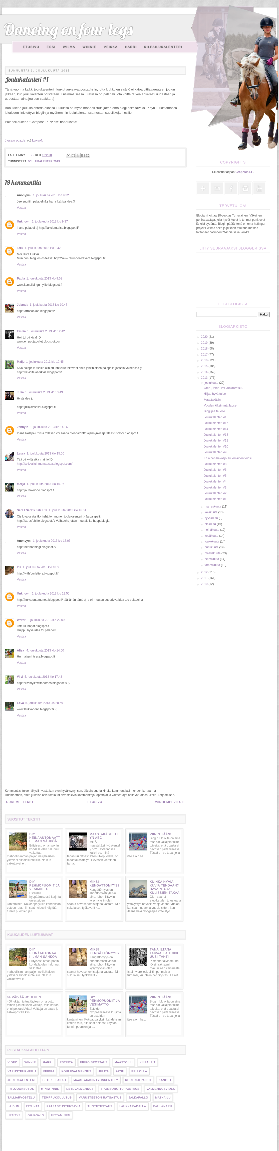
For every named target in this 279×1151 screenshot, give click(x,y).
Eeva (20, 703)
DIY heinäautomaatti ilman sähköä (44, 837)
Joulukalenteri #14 (216, 429)
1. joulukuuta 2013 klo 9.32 (51, 195)
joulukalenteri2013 (44, 161)
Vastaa (21, 208)
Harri (131, 47)
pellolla (139, 1071)
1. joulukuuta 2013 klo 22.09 (46, 620)
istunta (33, 1106)
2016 (204, 360)
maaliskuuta (212, 553)
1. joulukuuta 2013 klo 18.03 (52, 540)
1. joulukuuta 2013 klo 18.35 (41, 567)
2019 (204, 342)
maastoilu (124, 1062)
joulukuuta (211, 382)
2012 (204, 572)
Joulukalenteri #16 (216, 417)
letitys (14, 1115)
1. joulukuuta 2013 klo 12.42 (46, 331)
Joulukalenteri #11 (216, 440)
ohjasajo (36, 1115)
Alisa (21, 650)
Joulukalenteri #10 (216, 446)
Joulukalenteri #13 (216, 434)
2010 (204, 584)
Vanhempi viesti (169, 802)
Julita (103, 1071)
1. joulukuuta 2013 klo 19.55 (51, 593)
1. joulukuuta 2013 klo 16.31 (67, 510)
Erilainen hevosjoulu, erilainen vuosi (227, 458)
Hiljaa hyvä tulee (215, 394)
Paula (21, 278)
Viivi (20, 676)
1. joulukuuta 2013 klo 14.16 (49, 427)
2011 (204, 578)
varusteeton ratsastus (100, 1097)
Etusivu (31, 47)
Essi (51, 47)
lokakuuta (211, 512)
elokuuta (210, 524)
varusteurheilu (22, 1071)
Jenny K (23, 427)
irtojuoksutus (21, 1088)
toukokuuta (212, 541)
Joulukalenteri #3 (215, 487)
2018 (204, 348)
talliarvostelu (21, 1097)
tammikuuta (212, 565)
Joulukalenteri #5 (215, 476)
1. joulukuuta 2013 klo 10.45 (48, 304)
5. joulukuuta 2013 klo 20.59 (44, 703)
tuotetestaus (100, 1106)
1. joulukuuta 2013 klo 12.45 (45, 362)
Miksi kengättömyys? (105, 883)
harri (48, 1062)
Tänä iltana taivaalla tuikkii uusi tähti (165, 953)
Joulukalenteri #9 (215, 452)
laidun (13, 1106)
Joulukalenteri (22, 1080)
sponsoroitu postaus (120, 1088)
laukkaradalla (132, 1106)
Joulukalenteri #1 (215, 499)
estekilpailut (55, 1080)
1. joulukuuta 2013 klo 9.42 (43, 248)
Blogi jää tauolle (214, 411)
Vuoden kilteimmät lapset (220, 405)
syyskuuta (211, 518)
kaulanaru (162, 1106)
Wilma (69, 47)
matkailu (163, 1097)
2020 (204, 336)
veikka (49, 1071)
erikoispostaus (94, 1062)
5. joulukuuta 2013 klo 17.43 (43, 676)
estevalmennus (80, 1088)
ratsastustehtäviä (64, 1106)
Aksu (120, 1071)
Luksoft (37, 140)
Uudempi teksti (20, 802)
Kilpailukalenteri (163, 47)
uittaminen (60, 1115)
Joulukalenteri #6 (215, 470)
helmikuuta (212, 559)
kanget (165, 1080)
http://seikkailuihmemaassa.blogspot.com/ (45, 464)
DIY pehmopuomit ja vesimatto (44, 885)
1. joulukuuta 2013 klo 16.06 (45, 484)
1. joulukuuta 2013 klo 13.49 (44, 392)
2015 (204, 366)
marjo (21, 484)
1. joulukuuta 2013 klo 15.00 (45, 453)
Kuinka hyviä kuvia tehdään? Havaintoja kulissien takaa (164, 887)
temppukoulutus (57, 1097)
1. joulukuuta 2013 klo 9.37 (50, 221)
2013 (204, 378)
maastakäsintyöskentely (96, 1080)
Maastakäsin (212, 400)
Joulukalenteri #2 (215, 493)
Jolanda (22, 304)
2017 (204, 354)
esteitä (66, 1062)
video (13, 1062)
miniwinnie (50, 1088)
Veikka (111, 47)
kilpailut (147, 1062)
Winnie (89, 47)
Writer (21, 620)
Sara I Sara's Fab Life (32, 510)
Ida (19, 567)
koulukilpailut (138, 1080)
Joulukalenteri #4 (215, 481)
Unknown (24, 221)
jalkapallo (138, 1097)
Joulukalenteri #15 (216, 423)
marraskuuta (213, 506)
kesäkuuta (211, 536)
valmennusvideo (160, 1088)
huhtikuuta (211, 547)
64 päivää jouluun (24, 997)
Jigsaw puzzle (15, 140)
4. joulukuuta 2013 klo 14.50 (45, 650)
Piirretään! (160, 834)
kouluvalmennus (77, 1071)
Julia (20, 392)
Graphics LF (244, 172)
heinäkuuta (212, 530)
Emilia (21, 331)
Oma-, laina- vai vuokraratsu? (223, 388)
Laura (21, 453)
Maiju (21, 362)
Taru (20, 248)
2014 (204, 372)
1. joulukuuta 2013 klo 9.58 (44, 278)
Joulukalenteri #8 (215, 464)
